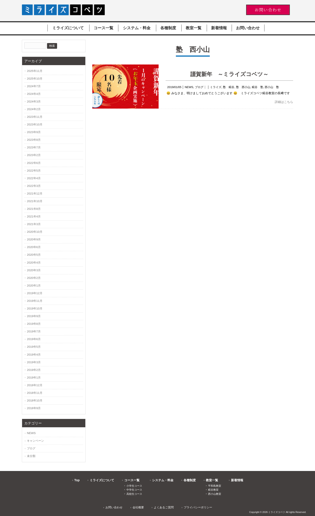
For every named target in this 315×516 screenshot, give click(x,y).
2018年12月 (34, 385)
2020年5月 (34, 254)
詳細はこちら (284, 102)
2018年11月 (34, 392)
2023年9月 (34, 132)
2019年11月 (34, 300)
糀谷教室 (213, 489)
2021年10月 (34, 201)
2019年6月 (34, 339)
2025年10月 (34, 78)
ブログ (199, 87)
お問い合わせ (113, 507)
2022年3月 (34, 186)
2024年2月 (34, 109)
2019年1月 (34, 377)
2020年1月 (34, 285)
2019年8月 (34, 323)
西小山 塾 (272, 87)
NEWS (189, 87)
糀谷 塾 (257, 87)
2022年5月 (34, 170)
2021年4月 (34, 216)
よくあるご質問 (164, 507)
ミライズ (215, 87)
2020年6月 (34, 247)
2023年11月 (34, 116)
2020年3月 (34, 270)
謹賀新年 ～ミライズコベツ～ (229, 74)
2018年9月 (34, 408)
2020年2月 (34, 278)
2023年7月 (34, 147)
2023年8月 (34, 139)
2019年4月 (34, 354)
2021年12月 (34, 193)
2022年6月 (34, 163)
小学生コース (134, 485)
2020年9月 (34, 239)
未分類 (31, 456)
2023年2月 (34, 155)
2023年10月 (34, 124)
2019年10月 (34, 308)
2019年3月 (34, 362)
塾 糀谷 (228, 87)
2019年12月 (34, 293)
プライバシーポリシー (198, 507)
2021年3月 (34, 224)
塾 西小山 (243, 87)
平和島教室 (214, 485)
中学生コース (134, 489)
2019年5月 (34, 346)
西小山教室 (214, 493)
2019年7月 (34, 331)
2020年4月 (34, 262)
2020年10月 (34, 231)
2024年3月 (34, 101)
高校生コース (134, 493)
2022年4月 (34, 178)
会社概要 (138, 507)
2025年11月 (34, 71)
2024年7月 (34, 86)
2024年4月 (34, 94)
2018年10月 (34, 400)
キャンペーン (35, 440)
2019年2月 (34, 370)
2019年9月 (34, 316)
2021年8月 (34, 208)
